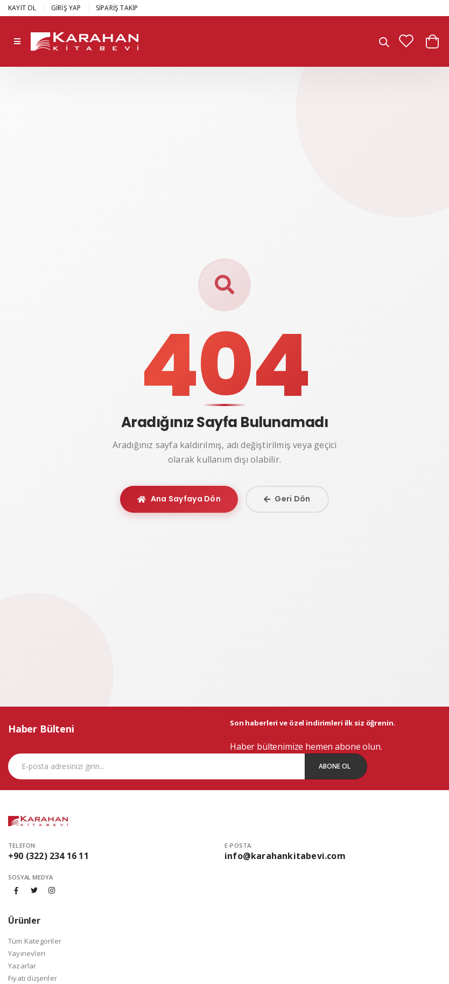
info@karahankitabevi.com (285, 856)
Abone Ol (334, 766)
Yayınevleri (26, 953)
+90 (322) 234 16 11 (48, 856)
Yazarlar (22, 966)
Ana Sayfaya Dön (179, 498)
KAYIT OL (22, 7)
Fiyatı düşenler (32, 978)
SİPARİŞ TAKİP (117, 7)
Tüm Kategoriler (34, 941)
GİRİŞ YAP (66, 7)
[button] (384, 43)
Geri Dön (287, 498)
